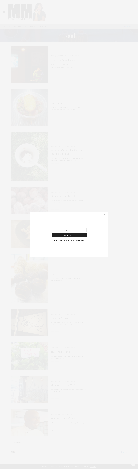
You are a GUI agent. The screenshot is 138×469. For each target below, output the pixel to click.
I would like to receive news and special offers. (70, 240)
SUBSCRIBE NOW (69, 235)
